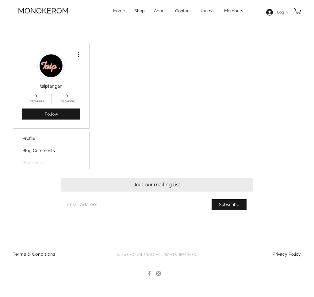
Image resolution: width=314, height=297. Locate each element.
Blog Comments (38, 150)
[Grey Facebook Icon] (149, 273)
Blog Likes (32, 162)
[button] (297, 11)
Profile (28, 138)
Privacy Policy (287, 254)
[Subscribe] (229, 204)
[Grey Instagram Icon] (158, 273)
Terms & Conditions (34, 254)
